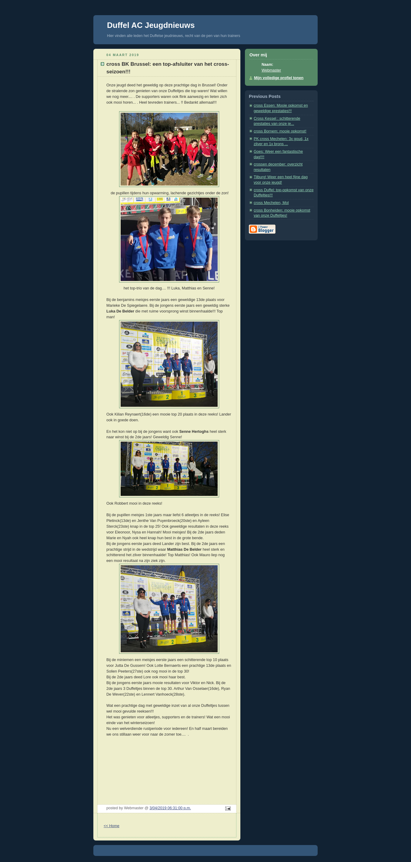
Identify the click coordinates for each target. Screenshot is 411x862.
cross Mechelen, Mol (271, 203)
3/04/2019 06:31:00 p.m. (170, 808)
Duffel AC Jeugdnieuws (151, 25)
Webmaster (271, 70)
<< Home (111, 826)
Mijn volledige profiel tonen (278, 78)
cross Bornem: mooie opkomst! (280, 131)
